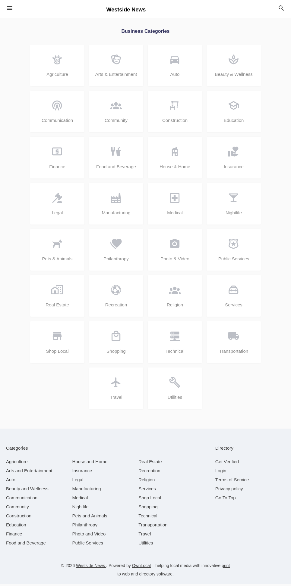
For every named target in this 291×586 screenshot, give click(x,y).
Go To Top (225, 499)
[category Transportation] (152, 526)
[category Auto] (10, 481)
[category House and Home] (90, 463)
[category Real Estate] (150, 463)
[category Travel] (144, 535)
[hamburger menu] (9, 8)
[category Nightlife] (80, 508)
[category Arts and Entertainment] (29, 472)
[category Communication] (21, 499)
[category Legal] (78, 481)
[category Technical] (147, 517)
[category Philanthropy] (84, 526)
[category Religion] (146, 481)
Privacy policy (229, 490)
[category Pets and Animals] (89, 517)
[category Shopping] (147, 508)
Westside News (91, 567)
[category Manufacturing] (86, 490)
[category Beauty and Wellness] (27, 490)
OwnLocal (141, 567)
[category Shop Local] (149, 499)
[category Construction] (18, 517)
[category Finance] (14, 535)
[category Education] (16, 526)
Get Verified (227, 463)
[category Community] (17, 508)
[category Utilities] (145, 544)
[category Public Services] (87, 544)
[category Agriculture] (17, 463)
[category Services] (147, 490)
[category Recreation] (149, 472)
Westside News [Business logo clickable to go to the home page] (126, 10)
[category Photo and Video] (89, 535)
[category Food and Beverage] (26, 544)
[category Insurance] (82, 472)
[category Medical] (80, 499)
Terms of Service (232, 481)
